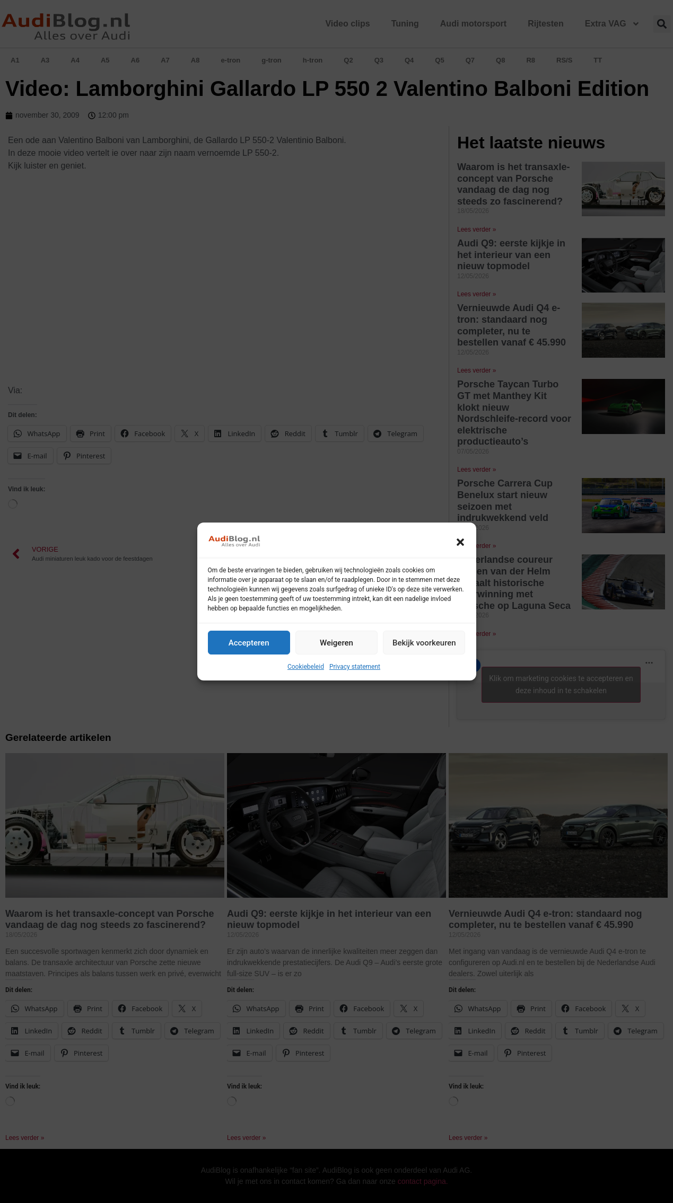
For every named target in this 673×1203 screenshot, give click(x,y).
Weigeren (336, 643)
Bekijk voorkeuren (424, 643)
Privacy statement (354, 666)
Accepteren (249, 643)
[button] (460, 542)
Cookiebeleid (305, 666)
